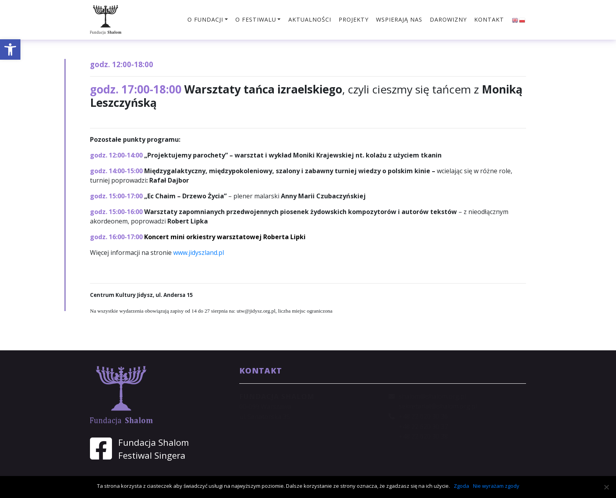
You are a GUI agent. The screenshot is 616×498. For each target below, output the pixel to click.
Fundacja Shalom (153, 442)
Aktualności (309, 19)
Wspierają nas (399, 19)
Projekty (353, 19)
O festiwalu (255, 19)
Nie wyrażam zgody (496, 485)
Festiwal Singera (151, 455)
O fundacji (205, 19)
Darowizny (448, 19)
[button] (10, 49)
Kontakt (489, 19)
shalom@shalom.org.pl (432, 396)
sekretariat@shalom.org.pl (438, 406)
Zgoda (461, 485)
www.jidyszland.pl (198, 252)
